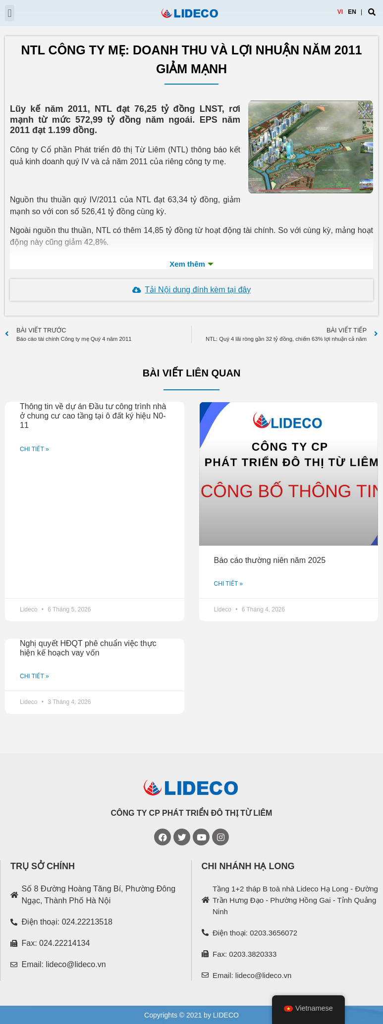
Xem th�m (191, 264)
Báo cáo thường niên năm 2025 (270, 560)
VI (340, 11)
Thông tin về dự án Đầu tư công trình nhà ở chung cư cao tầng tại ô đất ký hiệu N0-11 (93, 415)
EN (352, 11)
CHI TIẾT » (34, 449)
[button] (9, 13)
